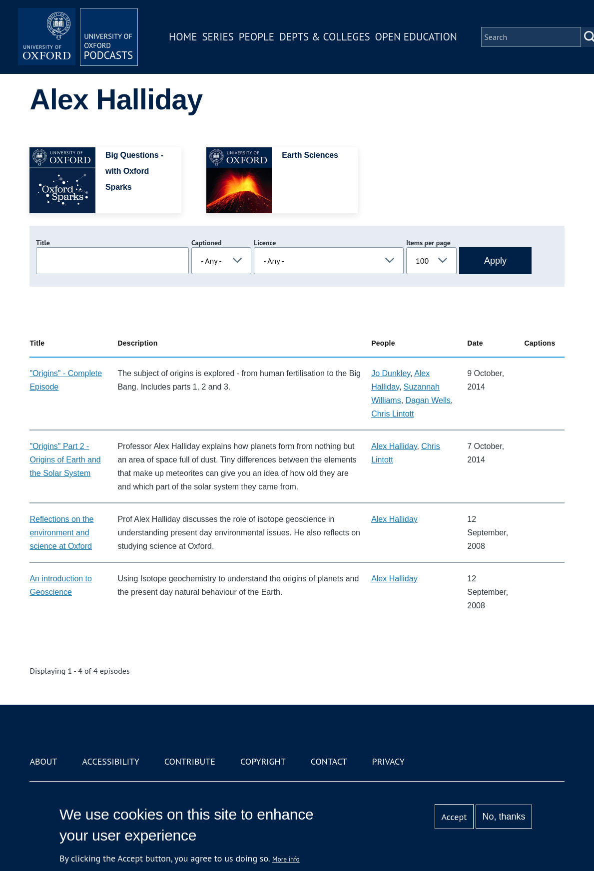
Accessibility (110, 761)
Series (217, 36)
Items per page (428, 242)
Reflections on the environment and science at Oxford (61, 532)
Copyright (263, 761)
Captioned (206, 242)
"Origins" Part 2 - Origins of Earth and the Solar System (64, 459)
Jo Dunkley (390, 373)
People (256, 36)
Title (43, 242)
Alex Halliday (394, 446)
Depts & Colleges (324, 36)
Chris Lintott (392, 414)
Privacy (388, 761)
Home (183, 36)
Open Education (416, 36)
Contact (329, 761)
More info (286, 859)
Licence (265, 242)
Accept (454, 817)
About (43, 761)
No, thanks (504, 817)
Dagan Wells (428, 400)
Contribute (189, 761)
